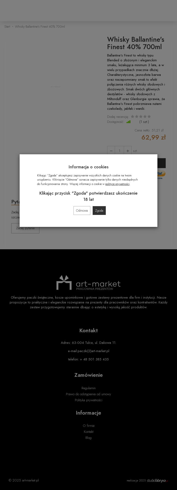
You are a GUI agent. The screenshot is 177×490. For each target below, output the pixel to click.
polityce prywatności (117, 184)
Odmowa (82, 210)
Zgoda (99, 210)
